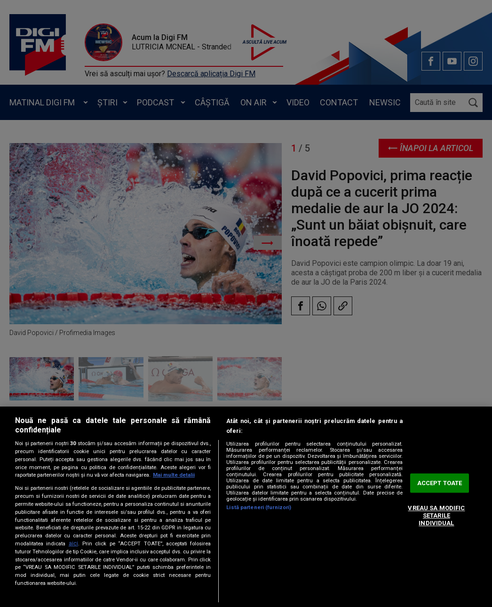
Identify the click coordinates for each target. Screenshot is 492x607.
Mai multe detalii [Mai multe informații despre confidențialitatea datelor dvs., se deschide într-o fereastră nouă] (174, 475)
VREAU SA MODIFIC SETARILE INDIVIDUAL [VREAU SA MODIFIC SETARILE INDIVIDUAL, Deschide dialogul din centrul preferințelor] (436, 516)
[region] (246, 507)
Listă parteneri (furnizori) (258, 507)
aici (73, 543)
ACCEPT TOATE (439, 483)
